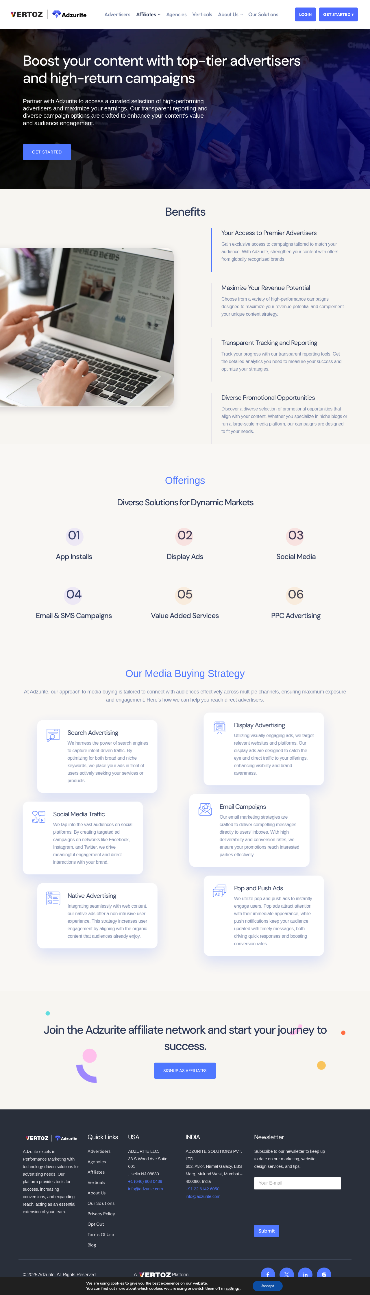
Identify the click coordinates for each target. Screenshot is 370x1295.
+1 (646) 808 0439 (145, 1181)
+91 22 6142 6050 (202, 1188)
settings (233, 1288)
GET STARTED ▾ (338, 14)
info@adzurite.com (145, 1188)
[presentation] (298, 1218)
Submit (266, 1231)
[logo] (51, 1137)
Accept (267, 1286)
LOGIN (305, 14)
